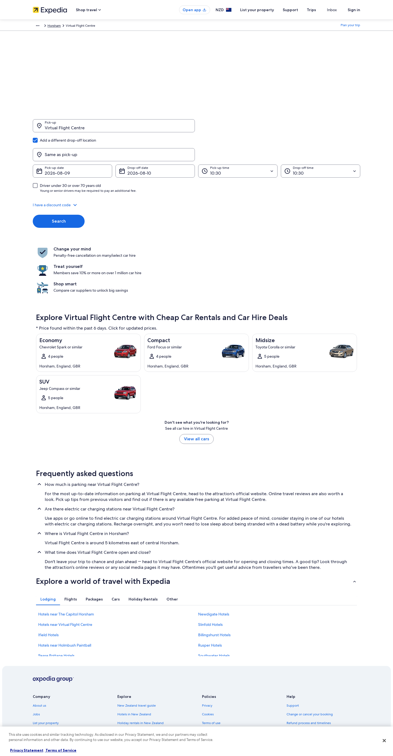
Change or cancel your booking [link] (310, 656)
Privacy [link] (207, 648)
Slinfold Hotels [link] (210, 566)
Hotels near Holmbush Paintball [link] (64, 587)
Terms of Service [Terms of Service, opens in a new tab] (60, 750)
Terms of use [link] (211, 665)
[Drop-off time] (320, 144)
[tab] (48, 541)
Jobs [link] (36, 656)
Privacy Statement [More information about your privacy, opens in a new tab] (26, 750)
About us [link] (39, 648)
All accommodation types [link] (136, 700)
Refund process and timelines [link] (309, 665)
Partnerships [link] (42, 674)
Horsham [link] (128, 26)
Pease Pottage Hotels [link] (56, 597)
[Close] (384, 740)
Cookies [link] (208, 656)
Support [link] (293, 648)
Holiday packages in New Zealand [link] (142, 674)
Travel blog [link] (125, 709)
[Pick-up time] (238, 144)
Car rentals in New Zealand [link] (137, 691)
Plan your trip (350, 26)
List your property (267, 9)
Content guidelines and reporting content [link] (233, 700)
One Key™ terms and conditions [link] (225, 674)
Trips (321, 9)
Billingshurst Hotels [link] (214, 577)
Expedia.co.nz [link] (43, 26)
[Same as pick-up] (279, 128)
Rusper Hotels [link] (210, 587)
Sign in (354, 9)
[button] (196, 178)
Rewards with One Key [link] (134, 717)
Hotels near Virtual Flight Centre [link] (65, 566)
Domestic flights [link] (129, 682)
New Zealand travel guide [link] (136, 648)
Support (300, 9)
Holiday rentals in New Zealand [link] (140, 665)
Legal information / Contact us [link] (224, 691)
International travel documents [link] (309, 682)
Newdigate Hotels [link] (213, 556)
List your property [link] (46, 665)
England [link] (111, 26)
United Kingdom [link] (87, 26)
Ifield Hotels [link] (48, 577)
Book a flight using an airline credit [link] (312, 674)
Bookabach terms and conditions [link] (226, 682)
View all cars (196, 381)
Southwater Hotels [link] (214, 597)
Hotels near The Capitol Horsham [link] (66, 556)
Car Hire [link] (64, 26)
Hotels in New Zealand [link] (134, 656)
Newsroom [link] (41, 682)
